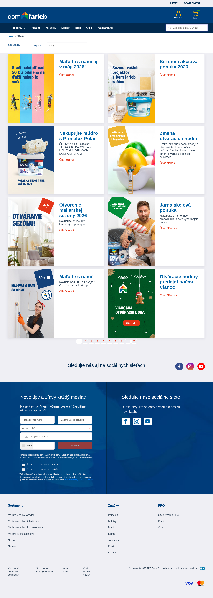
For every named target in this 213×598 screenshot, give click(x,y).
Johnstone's (114, 540)
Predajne (35, 27)
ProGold (112, 552)
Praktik (112, 546)
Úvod (11, 36)
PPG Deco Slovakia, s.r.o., (160, 568)
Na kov (12, 546)
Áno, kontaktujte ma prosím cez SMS (42, 469)
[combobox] (187, 27)
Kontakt (65, 27)
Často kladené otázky (87, 571)
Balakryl (112, 521)
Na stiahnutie (105, 27)
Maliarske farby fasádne (21, 515)
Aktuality (50, 27)
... (128, 341)
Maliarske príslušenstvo (21, 534)
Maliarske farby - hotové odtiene (26, 527)
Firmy (174, 3)
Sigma (111, 534)
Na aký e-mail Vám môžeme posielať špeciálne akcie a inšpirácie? (53, 408)
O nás (161, 527)
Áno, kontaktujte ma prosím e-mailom (42, 465)
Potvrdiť (75, 445)
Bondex (112, 527)
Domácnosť (192, 3)
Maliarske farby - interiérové (23, 521)
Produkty (18, 27)
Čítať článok (68, 75)
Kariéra (162, 521)
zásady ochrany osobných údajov (78, 480)
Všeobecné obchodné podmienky (13, 571)
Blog (78, 27)
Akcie (89, 27)
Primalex (113, 515)
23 (134, 341)
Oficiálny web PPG (168, 515)
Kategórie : (37, 46)
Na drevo (13, 540)
